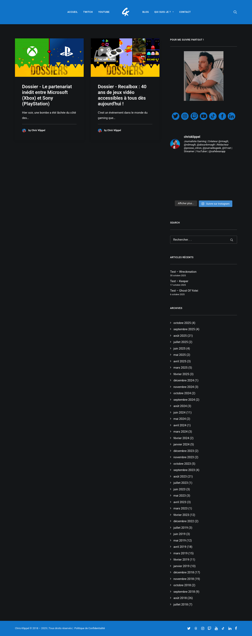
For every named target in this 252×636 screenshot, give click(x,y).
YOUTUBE (103, 12)
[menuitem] (72, 12)
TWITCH (88, 12)
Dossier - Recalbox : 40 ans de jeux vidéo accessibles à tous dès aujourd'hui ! (122, 95)
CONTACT (185, 12)
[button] (235, 12)
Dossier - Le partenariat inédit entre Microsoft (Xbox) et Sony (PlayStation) (47, 95)
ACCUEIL (72, 12)
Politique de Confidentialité (89, 628)
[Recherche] (203, 240)
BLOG (146, 12)
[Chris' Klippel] (126, 12)
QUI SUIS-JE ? (164, 12)
